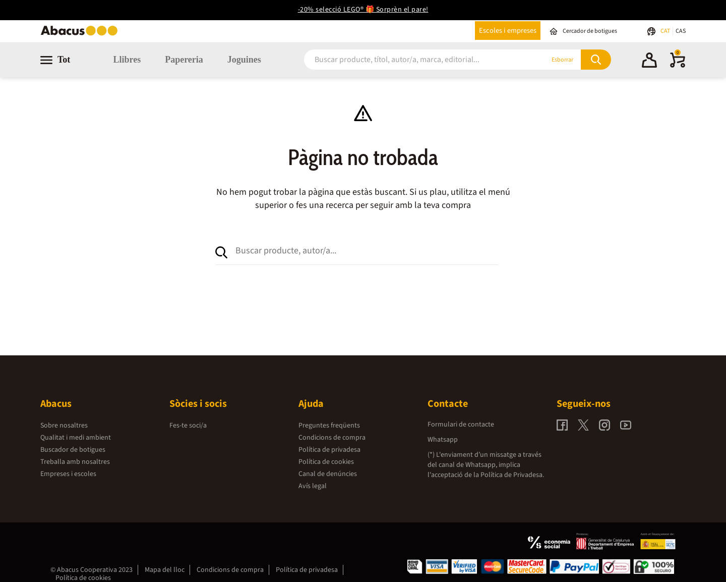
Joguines (244, 60)
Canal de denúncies (327, 474)
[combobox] (412, 60)
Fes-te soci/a (188, 425)
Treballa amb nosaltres (75, 462)
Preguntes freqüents (329, 425)
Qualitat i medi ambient (75, 438)
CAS (681, 31)
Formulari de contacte (461, 424)
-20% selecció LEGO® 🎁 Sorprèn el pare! (363, 10)
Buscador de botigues (72, 450)
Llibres (127, 60)
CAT (665, 31)
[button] (649, 61)
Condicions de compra (332, 438)
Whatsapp (443, 440)
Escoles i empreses (507, 30)
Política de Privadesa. (512, 475)
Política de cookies (326, 462)
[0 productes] (678, 65)
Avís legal (312, 486)
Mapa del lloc (165, 570)
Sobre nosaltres (64, 425)
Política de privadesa (329, 450)
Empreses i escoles (68, 474)
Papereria (184, 60)
